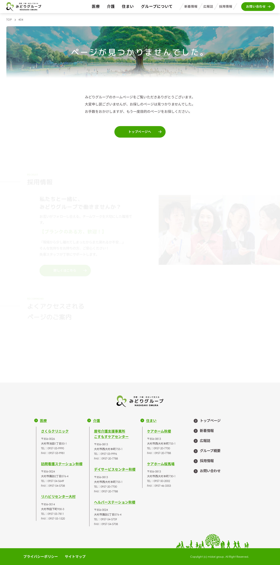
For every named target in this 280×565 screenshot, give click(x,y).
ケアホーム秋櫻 (159, 431)
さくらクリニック (55, 431)
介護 (111, 6)
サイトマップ (75, 556)
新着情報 (190, 6)
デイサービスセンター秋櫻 (115, 469)
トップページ (207, 421)
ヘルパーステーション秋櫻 (114, 502)
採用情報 (225, 6)
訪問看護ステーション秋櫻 (62, 464)
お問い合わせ (207, 471)
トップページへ (145, 132)
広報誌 (208, 6)
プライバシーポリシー (40, 556)
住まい (128, 6)
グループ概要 (207, 451)
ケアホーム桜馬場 (161, 464)
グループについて (157, 6)
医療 (96, 6)
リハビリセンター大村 (58, 496)
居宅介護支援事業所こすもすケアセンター (111, 434)
